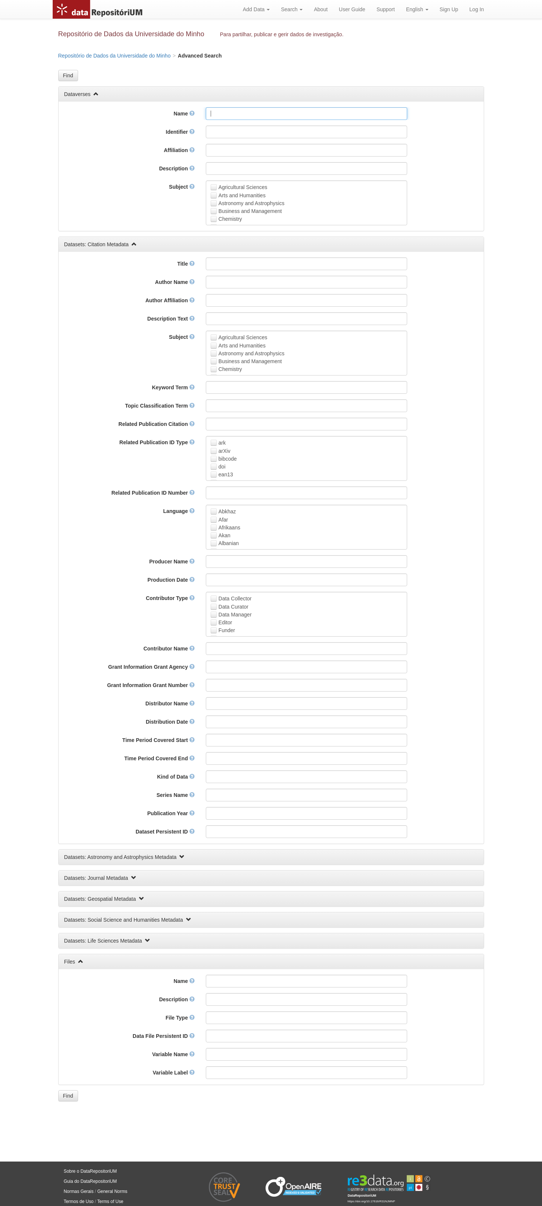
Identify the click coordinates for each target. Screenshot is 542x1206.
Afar (223, 520)
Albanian (229, 543)
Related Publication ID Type (157, 442)
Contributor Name (169, 649)
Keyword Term (173, 387)
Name (184, 114)
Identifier (180, 132)
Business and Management (250, 211)
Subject (181, 187)
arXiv (224, 451)
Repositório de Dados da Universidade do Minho (131, 34)
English (417, 9)
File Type (180, 1018)
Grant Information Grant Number (151, 685)
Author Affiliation (170, 300)
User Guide (352, 9)
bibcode (228, 459)
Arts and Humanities (242, 195)
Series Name (176, 795)
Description (177, 168)
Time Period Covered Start (158, 740)
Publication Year (171, 813)
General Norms (112, 1191)
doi (222, 467)
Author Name (175, 282)
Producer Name (171, 562)
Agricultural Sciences (243, 187)
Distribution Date (170, 722)
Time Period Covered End (159, 758)
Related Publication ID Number (152, 493)
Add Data (256, 9)
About (321, 9)
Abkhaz (227, 511)
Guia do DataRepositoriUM (90, 1181)
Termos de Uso (79, 1201)
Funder (227, 630)
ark (222, 443)
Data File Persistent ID (164, 1036)
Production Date (171, 580)
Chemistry (230, 219)
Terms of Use (110, 1201)
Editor (225, 622)
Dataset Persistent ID (165, 832)
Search (292, 9)
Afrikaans (229, 528)
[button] (68, 75)
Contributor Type (170, 598)
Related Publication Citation (156, 424)
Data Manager (235, 615)
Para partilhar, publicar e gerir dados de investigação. (282, 34)
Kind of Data (175, 777)
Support (386, 9)
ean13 (226, 474)
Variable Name (173, 1054)
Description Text (171, 319)
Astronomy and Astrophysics (252, 203)
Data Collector (235, 599)
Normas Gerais (79, 1191)
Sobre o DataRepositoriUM (90, 1171)
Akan (224, 535)
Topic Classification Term (160, 406)
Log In (477, 9)
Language (179, 511)
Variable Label (174, 1073)
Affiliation (179, 150)
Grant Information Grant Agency (151, 667)
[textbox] (306, 113)
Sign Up (449, 9)
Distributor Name (169, 703)
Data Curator (233, 607)
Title (185, 264)
